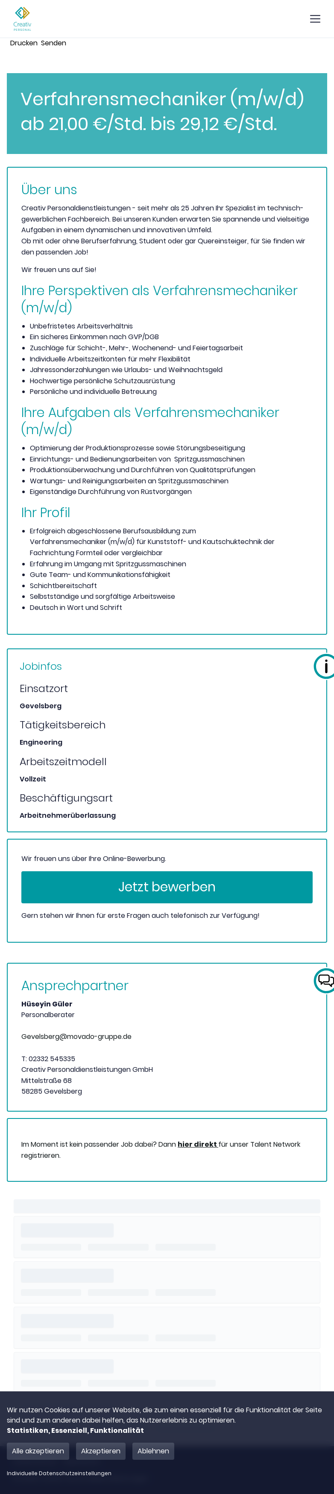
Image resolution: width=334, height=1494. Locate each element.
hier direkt (198, 1144)
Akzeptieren (100, 1451)
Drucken (24, 43)
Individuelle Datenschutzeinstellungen (59, 1473)
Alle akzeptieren (38, 1451)
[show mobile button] (315, 19)
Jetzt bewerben (167, 887)
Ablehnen (153, 1451)
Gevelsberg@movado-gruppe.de (76, 1036)
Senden (53, 43)
